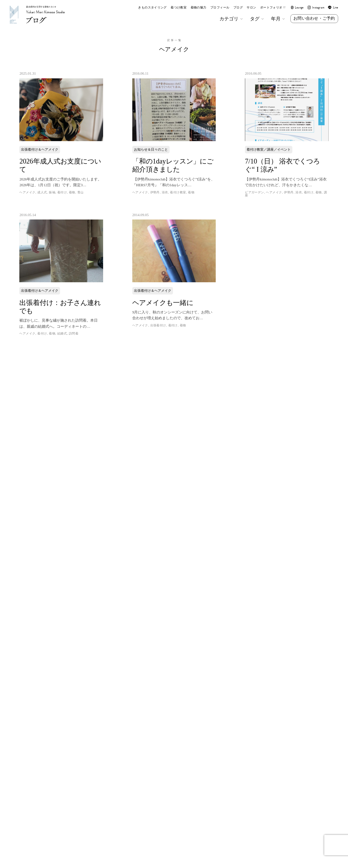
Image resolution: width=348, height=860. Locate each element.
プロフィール (219, 7)
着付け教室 (178, 192)
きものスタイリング (152, 7)
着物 (72, 192)
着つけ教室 (179, 7)
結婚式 (62, 333)
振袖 (52, 192)
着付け (62, 192)
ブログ (238, 7)
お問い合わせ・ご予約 (314, 18)
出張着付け (158, 325)
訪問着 (73, 333)
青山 (80, 192)
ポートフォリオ (272, 7)
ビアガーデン (254, 192)
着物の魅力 (199, 7)
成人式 (42, 192)
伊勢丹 (155, 192)
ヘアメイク (27, 192)
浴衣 (165, 192)
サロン (251, 7)
